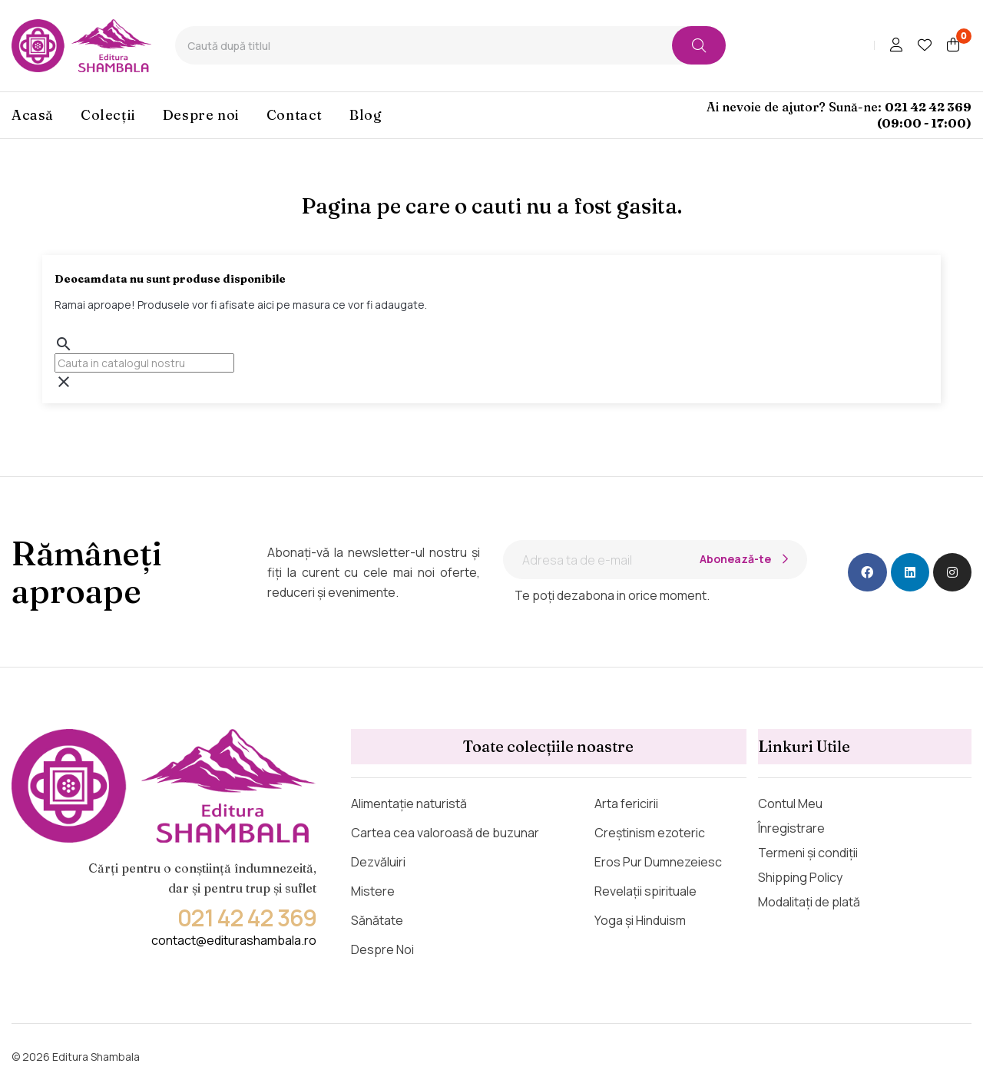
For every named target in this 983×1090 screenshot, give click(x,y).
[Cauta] (144, 363)
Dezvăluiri (378, 861)
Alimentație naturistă (409, 803)
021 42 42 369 (246, 917)
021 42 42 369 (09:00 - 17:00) (924, 115)
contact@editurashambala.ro (233, 940)
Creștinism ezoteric (649, 832)
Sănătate (377, 920)
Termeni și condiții (808, 852)
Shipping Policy (800, 877)
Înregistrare (791, 828)
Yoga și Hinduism (640, 920)
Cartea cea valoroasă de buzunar (445, 832)
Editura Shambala (96, 1056)
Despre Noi (382, 949)
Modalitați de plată (809, 901)
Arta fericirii (626, 803)
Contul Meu (790, 803)
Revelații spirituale (645, 891)
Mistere (373, 891)
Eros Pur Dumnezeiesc (658, 861)
